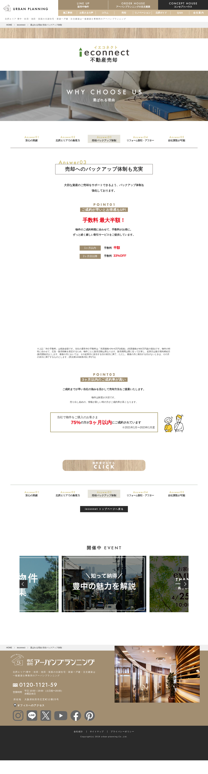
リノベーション (142, 12)
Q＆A (180, 12)
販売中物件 (83, 4)
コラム (105, 12)
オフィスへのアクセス (31, 715)
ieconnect (21, 25)
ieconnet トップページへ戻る (104, 519)
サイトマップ (97, 742)
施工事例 (67, 12)
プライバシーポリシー (122, 742)
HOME (9, 25)
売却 (124, 12)
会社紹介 (78, 742)
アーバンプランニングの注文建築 (133, 4)
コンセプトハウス (183, 4)
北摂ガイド (161, 12)
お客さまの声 (86, 12)
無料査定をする (104, 470)
